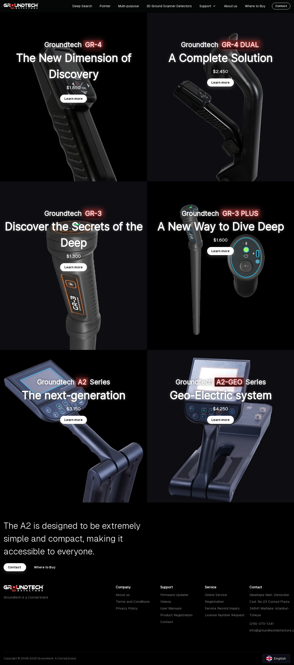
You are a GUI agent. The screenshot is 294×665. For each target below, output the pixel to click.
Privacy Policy (127, 608)
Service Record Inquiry (222, 608)
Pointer (105, 6)
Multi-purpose (128, 6)
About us (123, 595)
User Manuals (171, 608)
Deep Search (82, 6)
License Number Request (224, 615)
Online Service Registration (216, 598)
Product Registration (176, 615)
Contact (166, 622)
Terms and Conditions (133, 601)
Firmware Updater (174, 595)
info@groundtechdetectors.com (269, 630)
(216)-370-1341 (261, 623)
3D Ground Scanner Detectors (169, 6)
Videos (165, 601)
